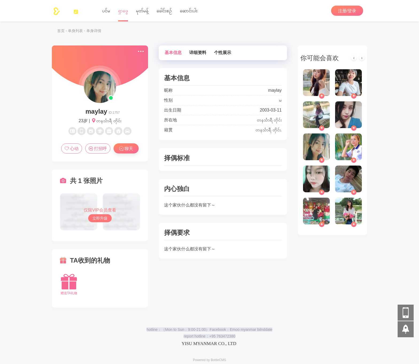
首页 (61, 31)
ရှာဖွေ (123, 10)
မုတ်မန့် (142, 10)
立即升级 (99, 218)
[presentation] (353, 57)
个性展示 (222, 52)
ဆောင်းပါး (188, 10)
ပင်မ (106, 10)
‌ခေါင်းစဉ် (164, 10)
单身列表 (75, 31)
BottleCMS (218, 360)
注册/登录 (347, 11)
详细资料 (197, 52)
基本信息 (173, 52)
